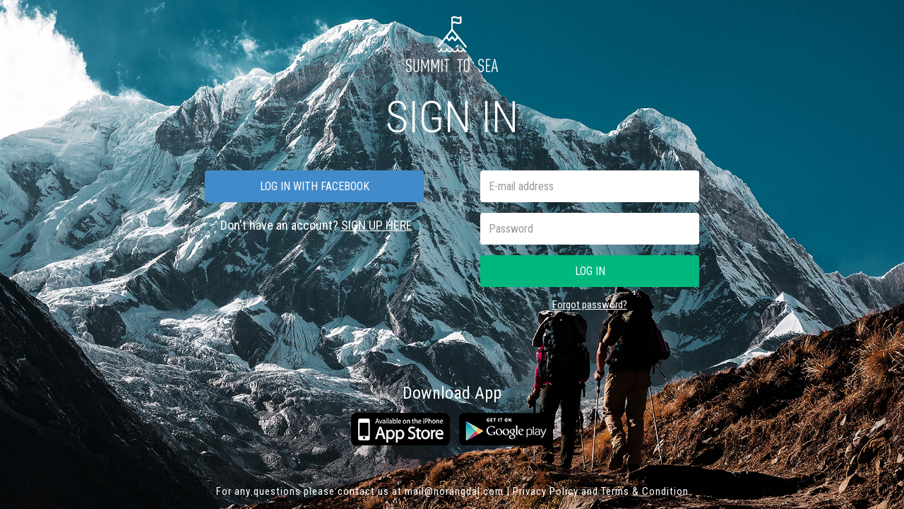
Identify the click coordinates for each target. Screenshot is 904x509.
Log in (590, 271)
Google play (506, 429)
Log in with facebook (314, 186)
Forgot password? (589, 304)
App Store (400, 429)
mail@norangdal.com (454, 491)
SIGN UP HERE (376, 225)
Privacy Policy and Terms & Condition (601, 491)
